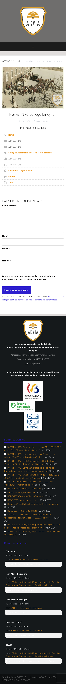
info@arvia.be (36, 363)
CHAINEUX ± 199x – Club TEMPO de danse (29, 559)
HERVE (11, 135)
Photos (11, 176)
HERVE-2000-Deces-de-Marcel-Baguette (25, 496)
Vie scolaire (46, 152)
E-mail (6, 248)
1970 (10, 182)
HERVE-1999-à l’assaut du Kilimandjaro (24, 488)
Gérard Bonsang (40, 121)
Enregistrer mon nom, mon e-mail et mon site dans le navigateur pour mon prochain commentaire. (28, 277)
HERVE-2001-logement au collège (22, 510)
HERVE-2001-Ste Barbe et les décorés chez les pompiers (32, 504)
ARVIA (20, 677)
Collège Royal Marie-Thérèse (22, 152)
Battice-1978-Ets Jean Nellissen (21, 492)
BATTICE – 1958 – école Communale (26, 608)
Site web (6, 260)
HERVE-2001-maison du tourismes (22, 500)
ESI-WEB (26, 680)
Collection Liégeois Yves (20, 170)
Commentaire (9, 205)
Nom (5, 236)
